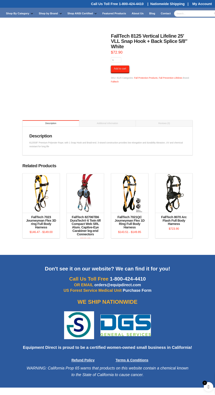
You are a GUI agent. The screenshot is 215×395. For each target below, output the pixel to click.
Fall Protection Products (146, 78)
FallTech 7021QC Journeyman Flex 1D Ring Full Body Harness (130, 222)
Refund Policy (83, 360)
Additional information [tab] (107, 123)
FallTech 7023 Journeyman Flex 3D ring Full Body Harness (41, 222)
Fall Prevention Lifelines (170, 78)
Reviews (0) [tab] (164, 123)
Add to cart (120, 68)
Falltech (115, 81)
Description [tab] (50, 123)
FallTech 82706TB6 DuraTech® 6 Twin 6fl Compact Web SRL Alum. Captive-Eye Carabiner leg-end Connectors (85, 225)
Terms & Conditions (132, 360)
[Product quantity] (116, 60)
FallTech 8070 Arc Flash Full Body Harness (174, 220)
